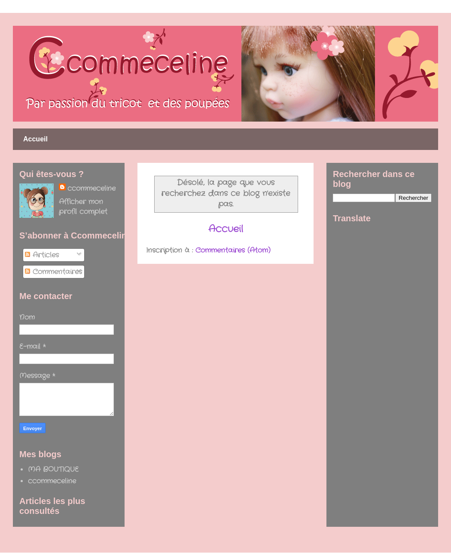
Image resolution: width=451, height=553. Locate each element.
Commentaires (53, 272)
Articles (42, 255)
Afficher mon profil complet (83, 207)
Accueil (35, 139)
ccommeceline (91, 188)
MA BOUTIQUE (53, 469)
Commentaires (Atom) (233, 250)
